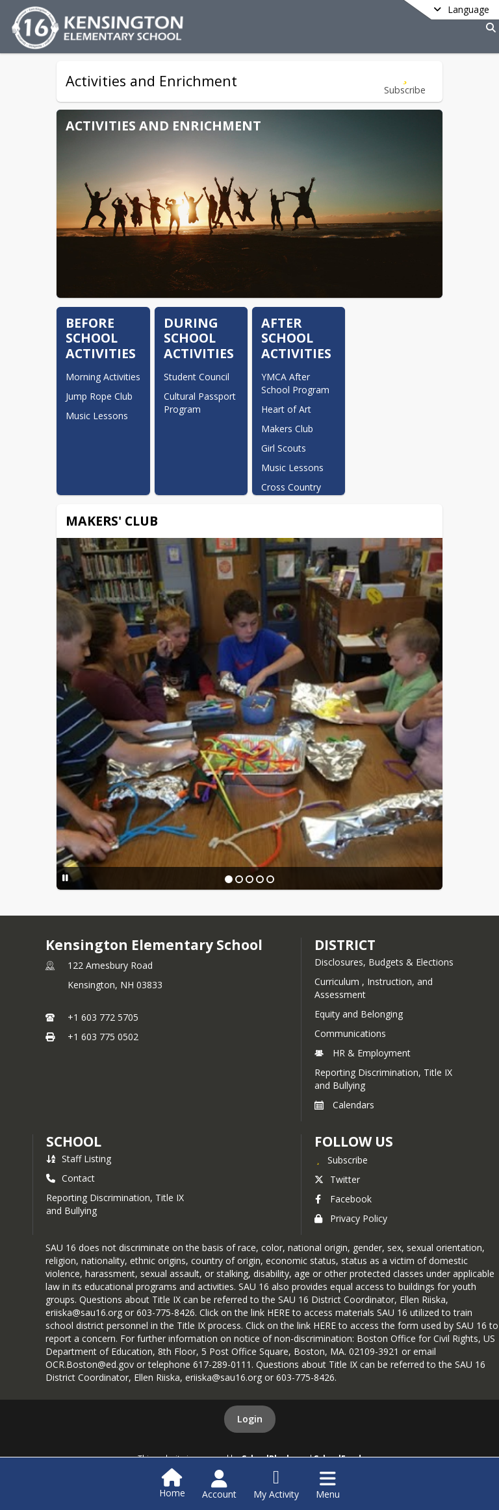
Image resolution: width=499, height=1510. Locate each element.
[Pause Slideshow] (65, 877)
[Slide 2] (239, 879)
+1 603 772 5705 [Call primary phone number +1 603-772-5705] (103, 1017)
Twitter (337, 1179)
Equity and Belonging (358, 1014)
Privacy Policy (350, 1218)
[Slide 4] (260, 879)
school (73, 1141)
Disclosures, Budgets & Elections (384, 962)
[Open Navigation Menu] (328, 1484)
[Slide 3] (249, 879)
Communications (350, 1033)
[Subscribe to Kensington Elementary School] (341, 1159)
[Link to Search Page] (488, 27)
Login (249, 1419)
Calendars (344, 1105)
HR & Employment (362, 1053)
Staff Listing (78, 1158)
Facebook (343, 1199)
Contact (70, 1178)
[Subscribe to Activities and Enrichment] (404, 81)
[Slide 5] (270, 879)
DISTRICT (345, 945)
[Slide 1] (229, 879)
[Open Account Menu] (219, 1484)
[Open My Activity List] (276, 1484)
